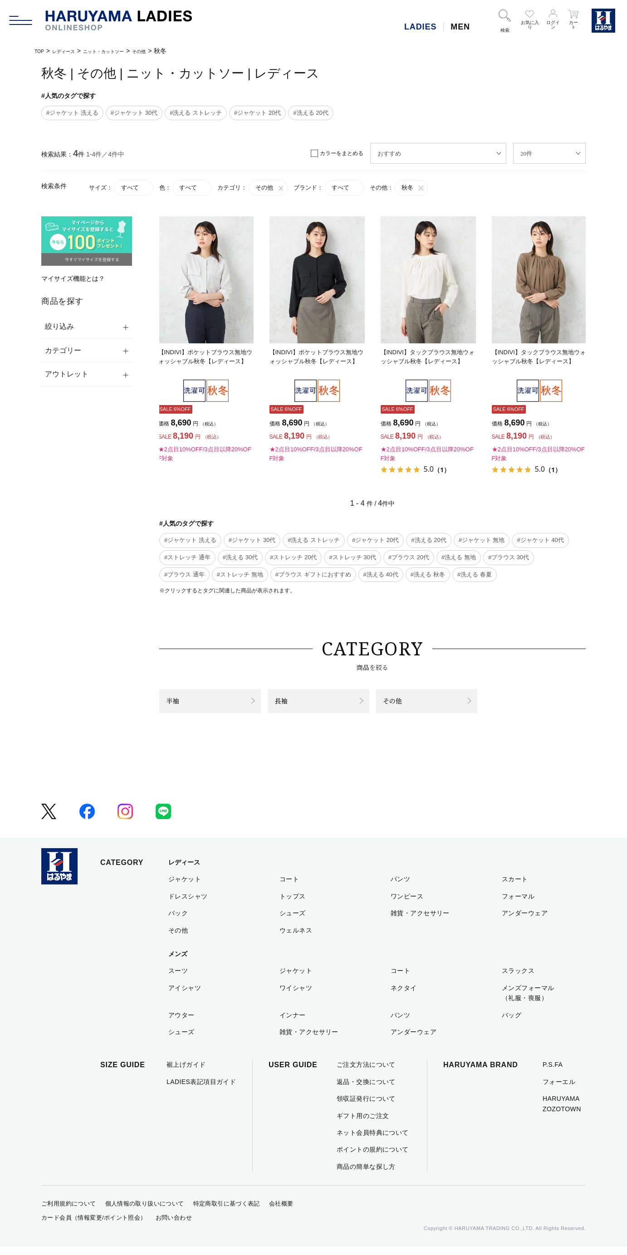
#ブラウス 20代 (408, 557)
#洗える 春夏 (474, 574)
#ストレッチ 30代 (352, 557)
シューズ (292, 921)
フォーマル (518, 904)
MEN (460, 26)
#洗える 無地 (458, 557)
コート (289, 887)
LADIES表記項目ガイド (201, 1090)
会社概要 (281, 1212)
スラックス (518, 979)
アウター (181, 1023)
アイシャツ (184, 996)
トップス (292, 904)
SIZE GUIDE (122, 1073)
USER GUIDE (293, 1073)
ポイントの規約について (373, 1158)
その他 (170, 50)
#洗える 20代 (310, 112)
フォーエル (559, 1090)
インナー (292, 1023)
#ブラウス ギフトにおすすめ (313, 574)
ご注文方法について (366, 1073)
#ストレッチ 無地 (240, 574)
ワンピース (407, 904)
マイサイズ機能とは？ (73, 278)
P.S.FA (553, 1073)
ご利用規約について (68, 1212)
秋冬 (413, 187)
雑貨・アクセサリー (420, 921)
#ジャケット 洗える (72, 112)
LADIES (420, 26)
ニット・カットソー (124, 50)
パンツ (400, 887)
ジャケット (184, 887)
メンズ (177, 962)
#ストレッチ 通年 (187, 557)
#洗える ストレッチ (196, 112)
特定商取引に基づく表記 (226, 1212)
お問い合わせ (174, 1226)
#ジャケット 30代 (134, 112)
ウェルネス (295, 938)
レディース (72, 50)
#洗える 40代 (380, 574)
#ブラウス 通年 (184, 574)
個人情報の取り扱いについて (144, 1212)
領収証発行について (366, 1107)
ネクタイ (404, 996)
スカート (515, 887)
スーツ (178, 979)
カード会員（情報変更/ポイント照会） (94, 1226)
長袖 (286, 705)
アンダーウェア (525, 921)
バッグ (511, 1023)
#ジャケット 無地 (482, 540)
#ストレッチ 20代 (293, 557)
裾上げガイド (186, 1073)
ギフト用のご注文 (363, 1124)
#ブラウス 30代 (508, 557)
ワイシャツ (295, 996)
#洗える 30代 (240, 557)
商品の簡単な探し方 (366, 1175)
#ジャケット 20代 (257, 112)
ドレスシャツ (188, 904)
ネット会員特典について (373, 1141)
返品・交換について (366, 1090)
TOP (41, 50)
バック (178, 921)
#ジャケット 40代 (540, 540)
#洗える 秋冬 (428, 574)
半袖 (177, 705)
